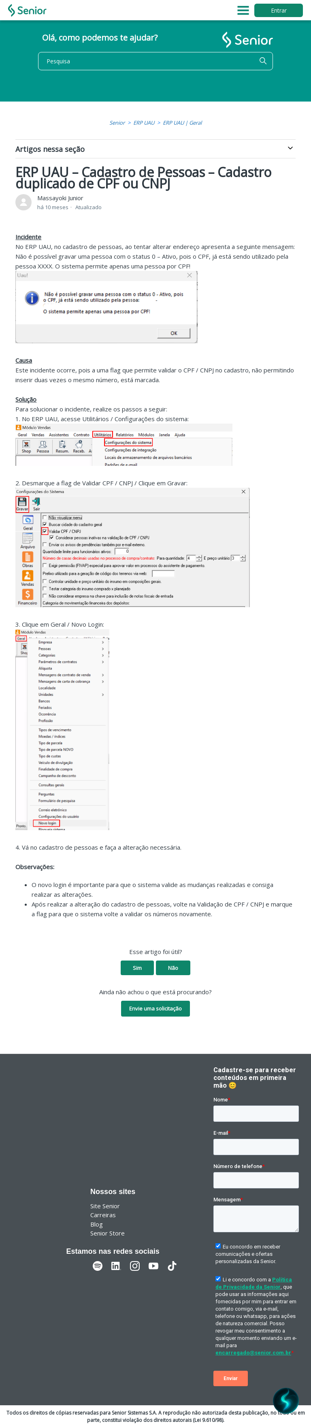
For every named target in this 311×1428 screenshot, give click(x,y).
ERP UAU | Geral (182, 122)
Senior (117, 122)
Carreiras (103, 1215)
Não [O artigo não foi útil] (173, 967)
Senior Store (107, 1233)
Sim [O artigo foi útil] (137, 967)
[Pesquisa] (155, 61)
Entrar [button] (279, 10)
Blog (96, 1224)
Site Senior (105, 1206)
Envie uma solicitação (155, 1008)
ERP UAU (143, 122)
